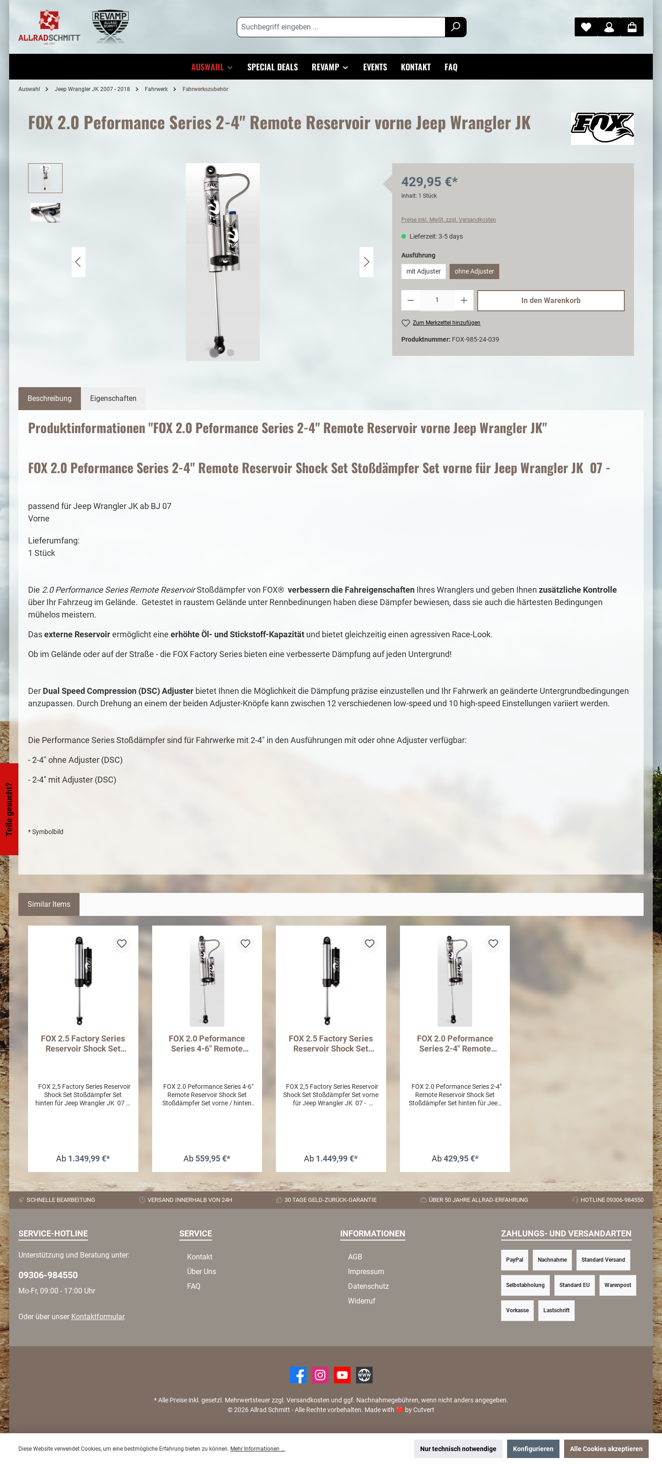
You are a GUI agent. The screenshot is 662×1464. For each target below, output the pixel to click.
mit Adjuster (423, 271)
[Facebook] (298, 1375)
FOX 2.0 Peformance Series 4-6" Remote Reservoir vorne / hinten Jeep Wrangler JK (206, 1044)
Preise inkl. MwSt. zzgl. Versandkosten (448, 220)
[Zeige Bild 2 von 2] (230, 352)
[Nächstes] (366, 262)
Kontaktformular (97, 1316)
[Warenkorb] (632, 26)
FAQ (193, 1286)
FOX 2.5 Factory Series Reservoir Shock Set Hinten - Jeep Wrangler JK (83, 1044)
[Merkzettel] (586, 26)
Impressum (366, 1271)
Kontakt (199, 1256)
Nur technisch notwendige (458, 1449)
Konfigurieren (533, 1449)
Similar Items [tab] (49, 904)
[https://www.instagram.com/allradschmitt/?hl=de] (320, 1375)
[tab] (49, 398)
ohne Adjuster (474, 271)
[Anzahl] (438, 300)
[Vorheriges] (79, 262)
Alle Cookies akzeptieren (606, 1449)
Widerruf (362, 1301)
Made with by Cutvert (399, 1409)
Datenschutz (368, 1286)
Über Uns (201, 1271)
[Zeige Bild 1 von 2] (214, 352)
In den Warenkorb (551, 300)
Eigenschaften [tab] (113, 398)
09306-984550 (48, 1275)
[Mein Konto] (609, 26)
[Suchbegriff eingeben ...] (341, 27)
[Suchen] (456, 27)
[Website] (364, 1375)
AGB (355, 1256)
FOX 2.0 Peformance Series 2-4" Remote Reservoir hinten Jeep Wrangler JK (455, 1044)
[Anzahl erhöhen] (464, 300)
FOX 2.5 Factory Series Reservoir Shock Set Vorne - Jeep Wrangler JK (331, 1044)
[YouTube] (342, 1375)
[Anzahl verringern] (410, 300)
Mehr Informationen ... (257, 1449)
